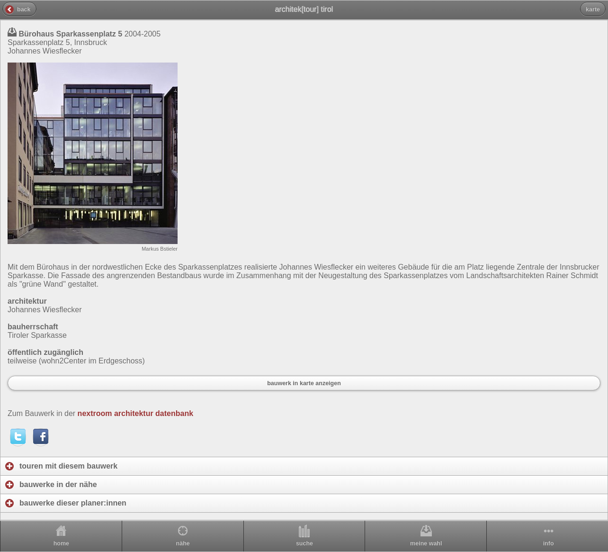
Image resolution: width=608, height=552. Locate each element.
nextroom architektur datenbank (136, 413)
